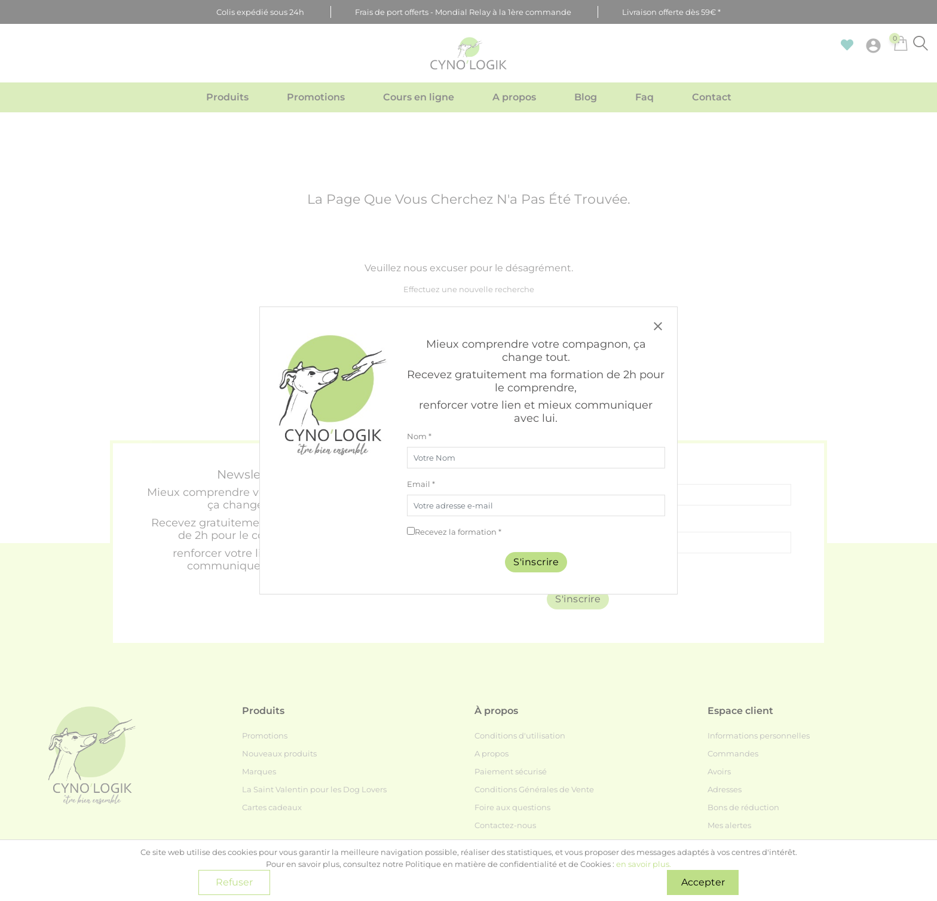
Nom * (419, 436)
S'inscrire (536, 562)
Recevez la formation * (458, 532)
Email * (421, 484)
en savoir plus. (643, 864)
